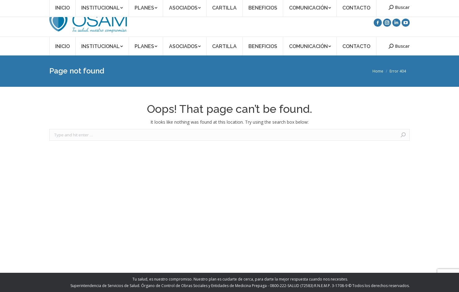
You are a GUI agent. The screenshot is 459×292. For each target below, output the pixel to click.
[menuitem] (62, 46)
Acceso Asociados (352, 4)
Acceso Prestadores (392, 4)
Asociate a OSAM (315, 4)
